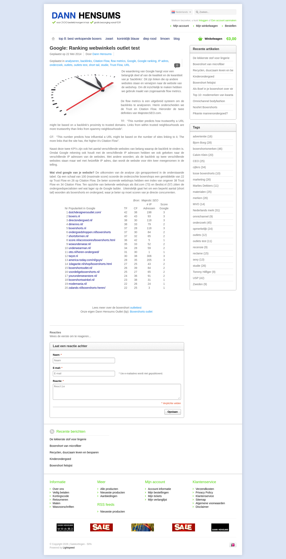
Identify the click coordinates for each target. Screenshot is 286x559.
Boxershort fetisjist (204, 82)
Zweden (200, 284)
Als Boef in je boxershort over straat (213, 88)
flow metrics (118, 61)
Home (53, 39)
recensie (200, 247)
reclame (201, 253)
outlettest (135, 307)
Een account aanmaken (223, 20)
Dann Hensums (102, 54)
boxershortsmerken (207, 148)
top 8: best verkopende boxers (80, 38)
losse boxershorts (206, 173)
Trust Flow (116, 65)
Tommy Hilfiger (204, 271)
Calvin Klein (203, 154)
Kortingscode (61, 496)
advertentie (202, 136)
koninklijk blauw (128, 38)
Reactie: (58, 381)
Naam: (57, 354)
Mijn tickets (155, 496)
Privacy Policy (204, 492)
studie (104, 65)
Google (131, 61)
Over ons (58, 488)
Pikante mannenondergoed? (210, 113)
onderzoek (56, 65)
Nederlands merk (206, 210)
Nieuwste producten (112, 492)
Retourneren (60, 499)
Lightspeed (69, 547)
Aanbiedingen (108, 496)
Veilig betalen (61, 492)
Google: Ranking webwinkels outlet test (95, 48)
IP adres (163, 61)
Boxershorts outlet (141, 311)
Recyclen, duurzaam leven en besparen (213, 70)
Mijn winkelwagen (207, 25)
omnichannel (203, 216)
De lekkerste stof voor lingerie (211, 58)
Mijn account (181, 25)
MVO (199, 204)
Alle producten (109, 488)
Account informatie (159, 488)
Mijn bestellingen (158, 492)
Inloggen (203, 20)
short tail (94, 65)
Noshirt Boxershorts (205, 107)
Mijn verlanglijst (157, 499)
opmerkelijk (203, 228)
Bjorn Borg (202, 142)
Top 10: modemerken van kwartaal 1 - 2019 (213, 95)
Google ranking (147, 61)
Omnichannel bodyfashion (209, 101)
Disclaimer (202, 506)
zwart (109, 38)
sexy (198, 259)
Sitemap (201, 499)
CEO (199, 161)
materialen (202, 191)
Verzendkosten (205, 488)
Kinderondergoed (203, 76)
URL (127, 65)
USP (198, 278)
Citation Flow (101, 61)
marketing (202, 179)
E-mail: (57, 368)
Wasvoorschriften (63, 506)
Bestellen (230, 25)
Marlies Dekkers (205, 185)
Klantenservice (205, 496)
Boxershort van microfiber (209, 64)
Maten (56, 503)
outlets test (80, 65)
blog (177, 38)
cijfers (199, 167)
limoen (165, 38)
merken (200, 198)
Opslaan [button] (173, 411)
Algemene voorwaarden (210, 503)
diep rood (150, 38)
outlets (68, 65)
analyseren (72, 61)
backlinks (86, 61)
